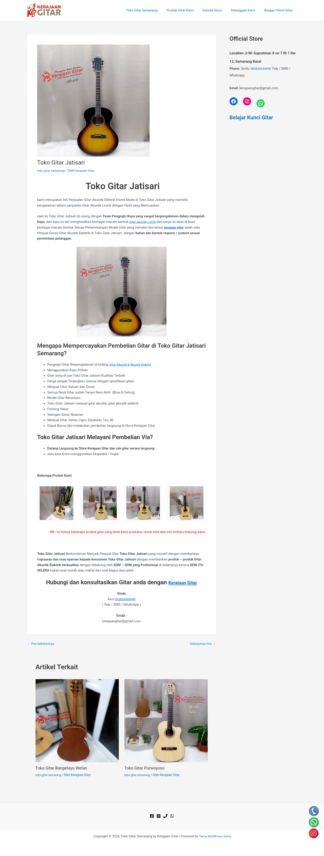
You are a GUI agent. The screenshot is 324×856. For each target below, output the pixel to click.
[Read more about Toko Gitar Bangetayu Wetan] (77, 720)
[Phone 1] (165, 816)
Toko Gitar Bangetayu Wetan (64, 768)
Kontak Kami (217, 10)
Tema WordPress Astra (215, 836)
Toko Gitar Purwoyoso (146, 768)
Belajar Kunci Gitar (253, 117)
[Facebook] (152, 816)
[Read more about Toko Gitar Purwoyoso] (166, 720)
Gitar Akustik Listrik (143, 222)
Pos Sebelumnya (42, 643)
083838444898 (125, 599)
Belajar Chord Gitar (280, 10)
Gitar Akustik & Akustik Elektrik (132, 364)
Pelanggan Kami (246, 10)
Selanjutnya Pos (201, 643)
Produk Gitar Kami (188, 10)
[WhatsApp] (172, 816)
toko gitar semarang (52, 171)
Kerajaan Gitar (182, 582)
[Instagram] (159, 816)
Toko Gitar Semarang (152, 10)
